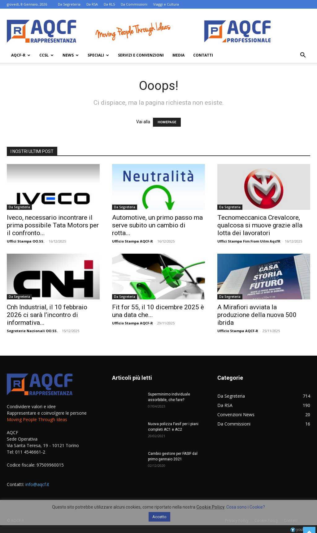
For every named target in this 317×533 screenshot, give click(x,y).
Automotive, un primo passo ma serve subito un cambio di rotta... (157, 225)
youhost (300, 529)
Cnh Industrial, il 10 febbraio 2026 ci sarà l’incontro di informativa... (47, 314)
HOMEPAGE (167, 122)
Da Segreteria (69, 4)
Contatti (203, 55)
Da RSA (92, 4)
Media (178, 55)
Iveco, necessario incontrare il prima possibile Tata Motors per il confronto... (53, 225)
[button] (302, 56)
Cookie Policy (210, 507)
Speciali (98, 55)
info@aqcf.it (37, 484)
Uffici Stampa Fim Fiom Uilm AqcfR (248, 241)
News (71, 55)
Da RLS (109, 4)
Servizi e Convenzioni (141, 55)
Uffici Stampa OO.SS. (25, 241)
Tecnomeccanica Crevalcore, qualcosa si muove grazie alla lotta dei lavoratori (259, 225)
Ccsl (46, 55)
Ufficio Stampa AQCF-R (132, 241)
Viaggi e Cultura (166, 4)
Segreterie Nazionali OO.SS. (32, 330)
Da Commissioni (134, 4)
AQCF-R (20, 55)
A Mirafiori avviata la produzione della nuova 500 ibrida (257, 314)
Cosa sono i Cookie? (245, 507)
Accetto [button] (159, 516)
